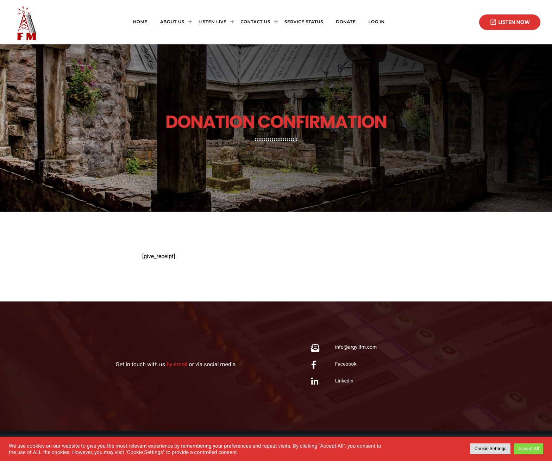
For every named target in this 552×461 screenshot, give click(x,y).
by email (177, 364)
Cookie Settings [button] (491, 448)
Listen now (510, 22)
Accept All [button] (528, 448)
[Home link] (26, 22)
